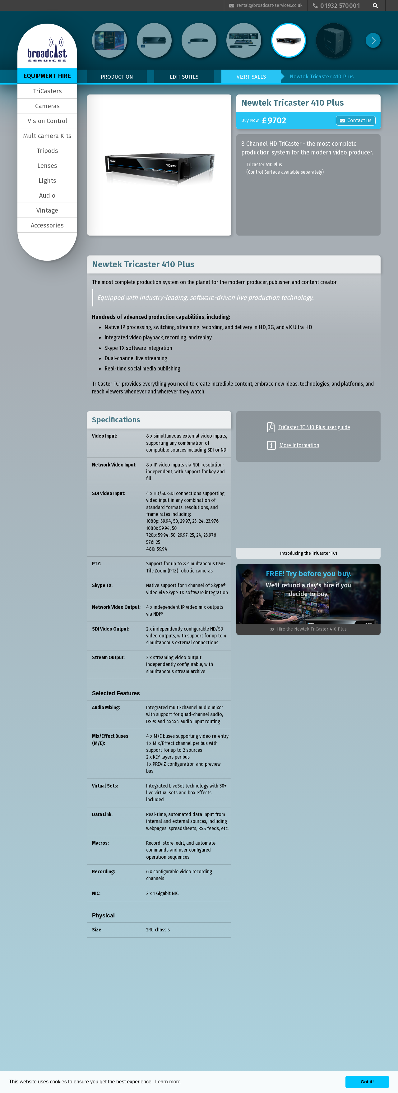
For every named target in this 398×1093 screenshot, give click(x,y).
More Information (299, 445)
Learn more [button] (168, 1081)
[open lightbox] (159, 165)
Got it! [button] (367, 1081)
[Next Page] (373, 40)
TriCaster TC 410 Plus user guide (314, 427)
